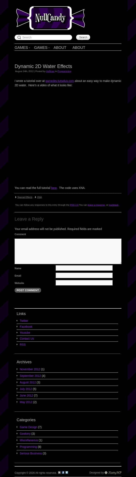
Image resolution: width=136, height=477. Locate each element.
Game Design (28, 427)
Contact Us (27, 338)
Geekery (25, 433)
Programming (64, 71)
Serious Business (31, 453)
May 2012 (26, 402)
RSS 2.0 (74, 205)
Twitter (24, 320)
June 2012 (26, 395)
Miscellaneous (29, 440)
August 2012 (28, 382)
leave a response (96, 205)
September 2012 (30, 375)
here (54, 188)
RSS (23, 344)
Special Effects (24, 197)
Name (18, 268)
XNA (39, 197)
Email (18, 275)
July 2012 (26, 389)
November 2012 (30, 369)
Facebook (26, 326)
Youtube (25, 332)
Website (19, 283)
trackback (114, 205)
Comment (20, 234)
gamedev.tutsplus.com (59, 81)
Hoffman (50, 71)
